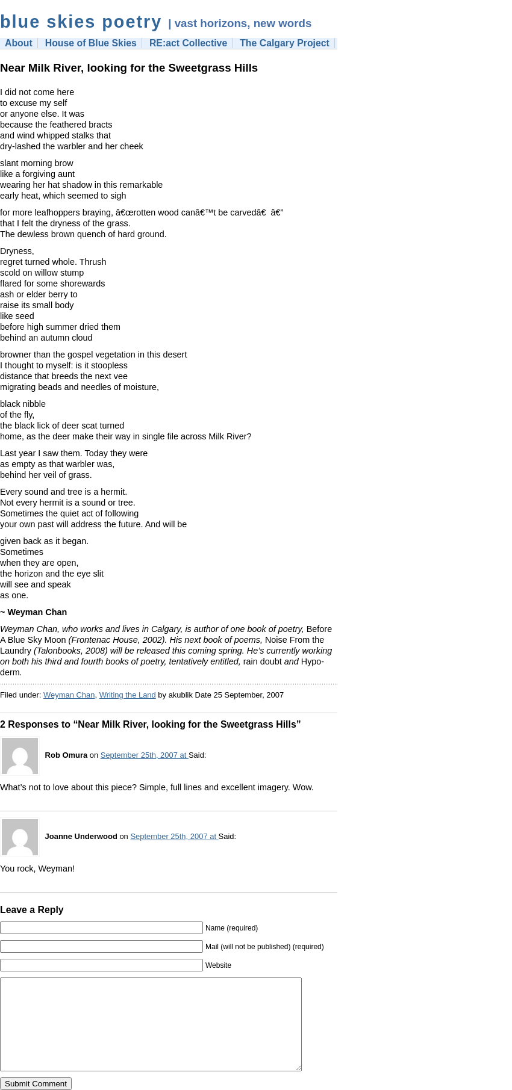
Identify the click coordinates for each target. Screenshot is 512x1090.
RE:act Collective (188, 43)
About (19, 43)
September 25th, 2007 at (145, 755)
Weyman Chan (69, 694)
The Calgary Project (284, 43)
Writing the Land (127, 694)
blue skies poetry (81, 21)
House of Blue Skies (91, 43)
